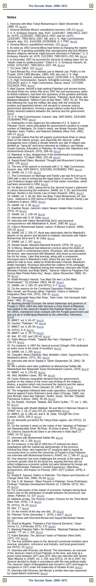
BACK (23, 27)
